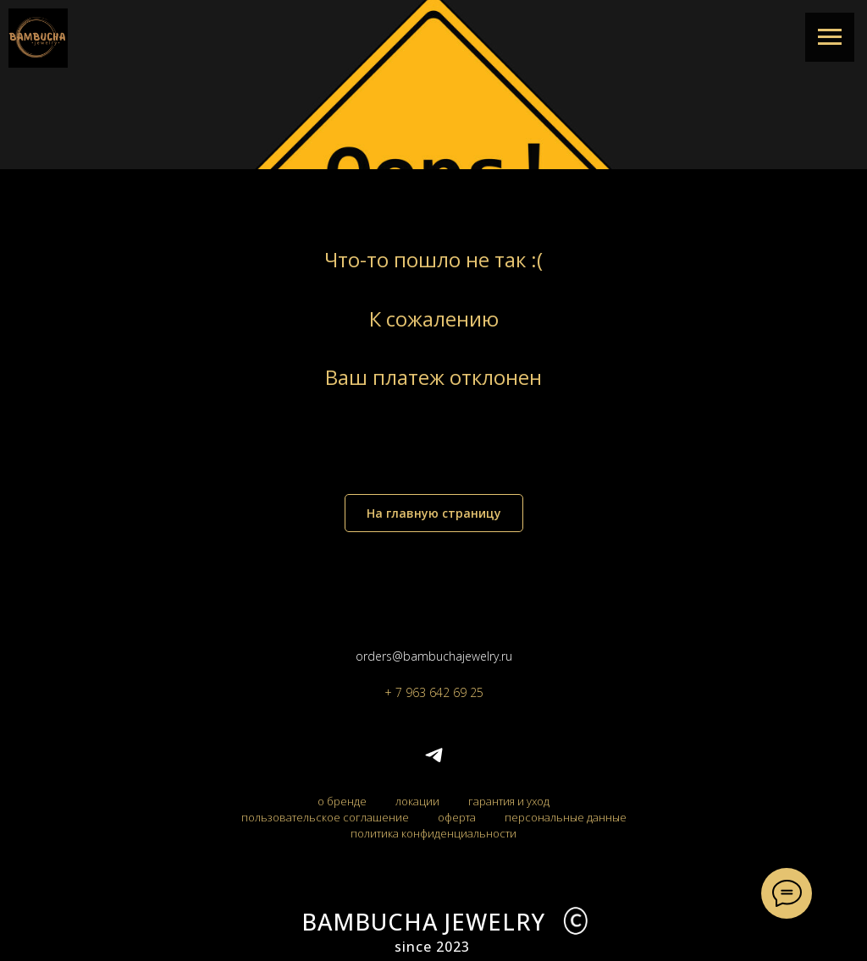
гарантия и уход (508, 801)
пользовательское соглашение (325, 817)
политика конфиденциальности (433, 833)
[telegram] (434, 761)
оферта (457, 817)
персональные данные (566, 817)
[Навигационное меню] (830, 37)
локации (417, 801)
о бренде (342, 801)
